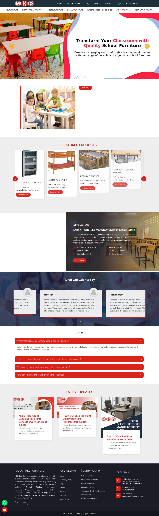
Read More (85, 88)
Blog (87, 3)
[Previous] (15, 179)
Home (58, 3)
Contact (107, 3)
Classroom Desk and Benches (100, 10)
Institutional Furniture (33, 10)
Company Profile (73, 3)
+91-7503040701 (130, 3)
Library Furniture (76, 10)
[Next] (143, 179)
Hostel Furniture (56, 10)
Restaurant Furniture (145, 10)
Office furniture (124, 10)
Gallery (97, 3)
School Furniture (11, 10)
